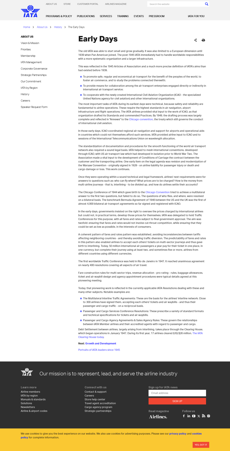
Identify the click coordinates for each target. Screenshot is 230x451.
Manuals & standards (33, 399)
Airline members (30, 391)
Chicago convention (141, 119)
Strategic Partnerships (33, 75)
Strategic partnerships (98, 410)
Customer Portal (87, 4)
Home (26, 27)
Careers (25, 100)
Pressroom (157, 16)
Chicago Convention (158, 192)
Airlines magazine (115, 4)
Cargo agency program (98, 407)
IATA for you (196, 16)
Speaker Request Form (34, 107)
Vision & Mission (30, 43)
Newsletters (28, 407)
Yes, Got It (201, 444)
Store (67, 4)
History (58, 27)
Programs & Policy (59, 16)
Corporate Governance (34, 68)
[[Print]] (203, 40)
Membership (28, 55)
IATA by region (29, 395)
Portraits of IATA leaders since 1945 (99, 349)
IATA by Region (29, 87)
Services (106, 16)
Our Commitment (31, 81)
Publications (86, 16)
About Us (51, 4)
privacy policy (177, 433)
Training (123, 16)
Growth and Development (100, 343)
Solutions (26, 403)
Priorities (26, 49)
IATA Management (31, 62)
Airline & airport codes (34, 410)
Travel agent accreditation (100, 403)
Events (139, 16)
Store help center (95, 399)
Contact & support (96, 391)
